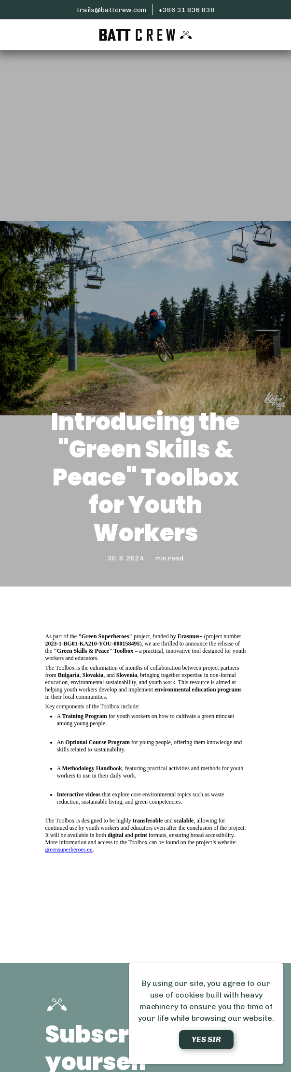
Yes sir (206, 1039)
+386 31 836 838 (186, 10)
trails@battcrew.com (111, 10)
